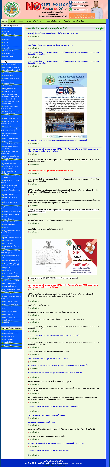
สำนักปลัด (6, 39)
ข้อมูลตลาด (6, 268)
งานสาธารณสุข (8, 243)
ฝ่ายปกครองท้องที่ (8, 53)
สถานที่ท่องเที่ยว (78, 21)
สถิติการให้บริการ (8, 219)
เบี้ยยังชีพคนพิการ (8, 339)
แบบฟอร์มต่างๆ (7, 320)
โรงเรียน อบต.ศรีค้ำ (9, 51)
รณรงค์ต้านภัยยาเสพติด (10, 138)
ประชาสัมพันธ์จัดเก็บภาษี (10, 273)
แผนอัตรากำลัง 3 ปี (9, 99)
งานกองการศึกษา (8, 294)
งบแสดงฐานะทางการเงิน (10, 283)
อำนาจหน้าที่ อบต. (8, 73)
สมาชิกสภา (6, 31)
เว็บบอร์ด (67, 21)
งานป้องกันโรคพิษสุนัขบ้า (11, 260)
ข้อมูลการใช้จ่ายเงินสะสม (11, 86)
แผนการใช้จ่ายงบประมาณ (11, 281)
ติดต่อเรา (6, 323)
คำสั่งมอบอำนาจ (8, 75)
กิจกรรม (5, 227)
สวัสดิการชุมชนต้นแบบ (10, 331)
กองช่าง (5, 45)
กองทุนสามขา (7, 345)
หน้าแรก (4, 21)
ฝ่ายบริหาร (6, 28)
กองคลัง (5, 42)
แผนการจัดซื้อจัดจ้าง (9, 286)
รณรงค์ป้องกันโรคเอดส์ (10, 311)
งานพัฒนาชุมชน (8, 240)
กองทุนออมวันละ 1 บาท (10, 334)
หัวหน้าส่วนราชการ (9, 34)
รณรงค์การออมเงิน (9, 317)
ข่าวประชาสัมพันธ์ (17, 21)
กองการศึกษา (7, 48)
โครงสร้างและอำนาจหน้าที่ (11, 70)
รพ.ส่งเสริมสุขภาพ (8, 56)
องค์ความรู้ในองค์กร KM (10, 116)
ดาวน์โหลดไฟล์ (33, 36)
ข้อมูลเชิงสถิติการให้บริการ (11, 222)
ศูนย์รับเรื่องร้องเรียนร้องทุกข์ (12, 163)
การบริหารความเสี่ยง (9, 161)
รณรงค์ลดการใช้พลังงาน (10, 301)
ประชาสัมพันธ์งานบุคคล (10, 119)
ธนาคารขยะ (7, 270)
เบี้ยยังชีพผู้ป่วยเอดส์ (9, 342)
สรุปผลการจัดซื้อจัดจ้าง (52, 21)
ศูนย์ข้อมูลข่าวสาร (8, 195)
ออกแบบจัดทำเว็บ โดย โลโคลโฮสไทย (53, 465)
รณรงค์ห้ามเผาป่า (8, 141)
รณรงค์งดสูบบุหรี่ (8, 314)
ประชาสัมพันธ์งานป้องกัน (10, 144)
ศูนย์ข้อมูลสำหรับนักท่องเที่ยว (12, 238)
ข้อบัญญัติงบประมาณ (9, 89)
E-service (5, 235)
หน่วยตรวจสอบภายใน (10, 37)
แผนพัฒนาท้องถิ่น (8, 83)
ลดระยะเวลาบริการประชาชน (12, 211)
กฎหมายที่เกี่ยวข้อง (9, 225)
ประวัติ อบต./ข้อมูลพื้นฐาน (11, 64)
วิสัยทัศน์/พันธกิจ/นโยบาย (11, 67)
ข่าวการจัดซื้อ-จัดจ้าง (34, 21)
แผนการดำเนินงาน (9, 91)
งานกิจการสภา (7, 126)
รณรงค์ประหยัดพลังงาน (10, 304)
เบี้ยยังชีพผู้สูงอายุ (8, 336)
